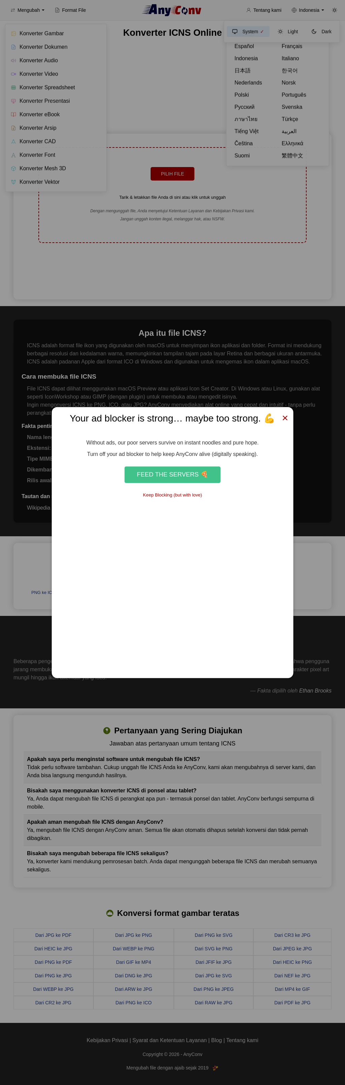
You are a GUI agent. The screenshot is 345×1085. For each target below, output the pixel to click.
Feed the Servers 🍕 (172, 474)
